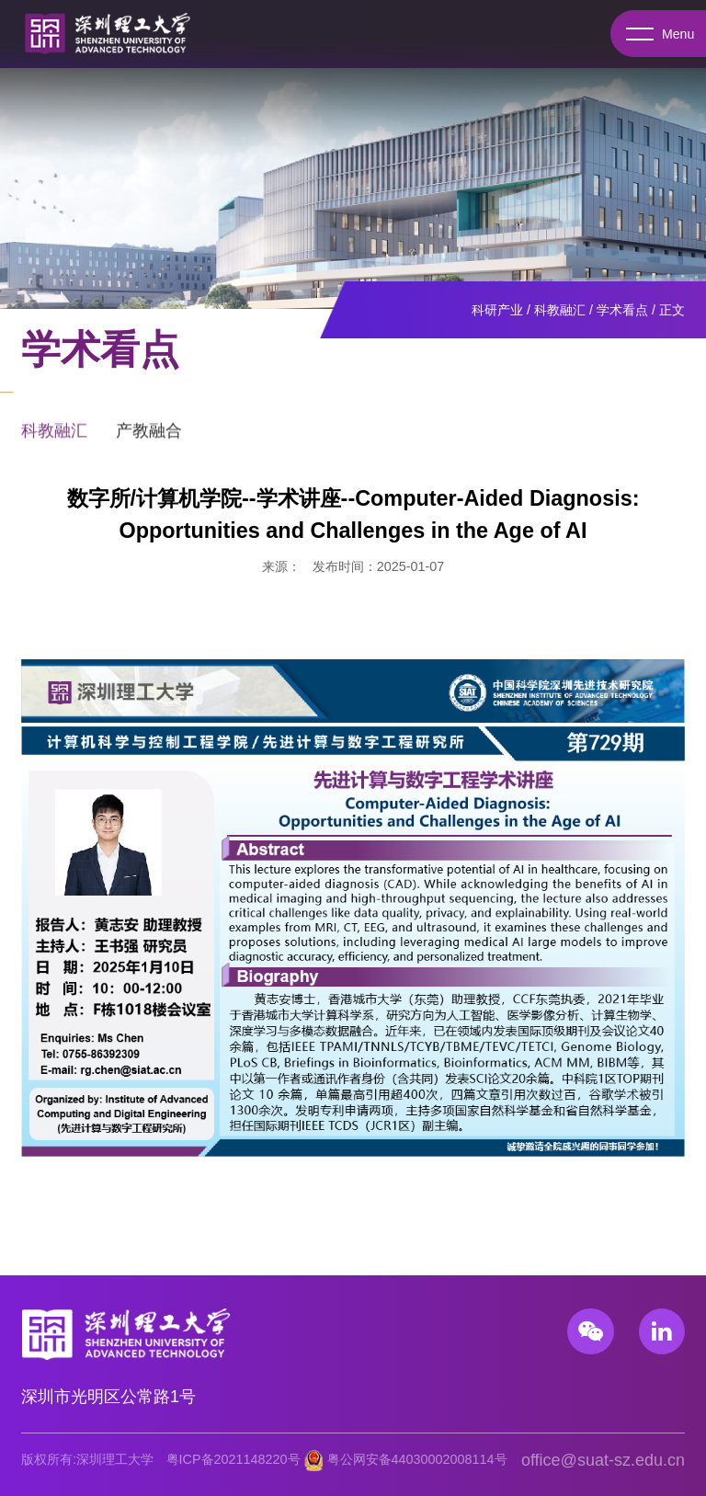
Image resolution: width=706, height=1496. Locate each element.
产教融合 (149, 437)
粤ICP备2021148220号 (233, 1459)
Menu (657, 34)
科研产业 (497, 310)
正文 (672, 310)
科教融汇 (560, 310)
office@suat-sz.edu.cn (603, 1460)
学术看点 (622, 310)
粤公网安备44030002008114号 (417, 1459)
